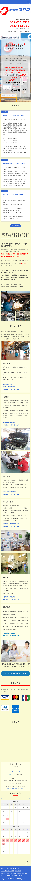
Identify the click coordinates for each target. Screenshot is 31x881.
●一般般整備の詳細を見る (9, 422)
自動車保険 (13, 873)
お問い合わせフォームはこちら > (15, 788)
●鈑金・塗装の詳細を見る (9, 492)
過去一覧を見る (15, 226)
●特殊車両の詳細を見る (9, 597)
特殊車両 (19, 873)
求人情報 (14, 875)
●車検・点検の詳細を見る (9, 387)
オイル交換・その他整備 (7, 871)
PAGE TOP (27, 863)
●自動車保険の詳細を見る (9, 633)
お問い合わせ (21, 875)
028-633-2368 (19, 22)
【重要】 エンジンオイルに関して (14, 115)
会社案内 (3, 875)
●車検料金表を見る (8, 384)
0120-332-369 (19, 25)
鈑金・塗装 (18, 871)
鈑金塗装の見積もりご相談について (14, 164)
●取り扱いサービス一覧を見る (11, 389)
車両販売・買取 (5, 873)
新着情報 (9, 875)
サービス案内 (9, 868)
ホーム (3, 868)
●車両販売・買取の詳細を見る (11, 524)
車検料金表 (25, 873)
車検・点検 (16, 868)
